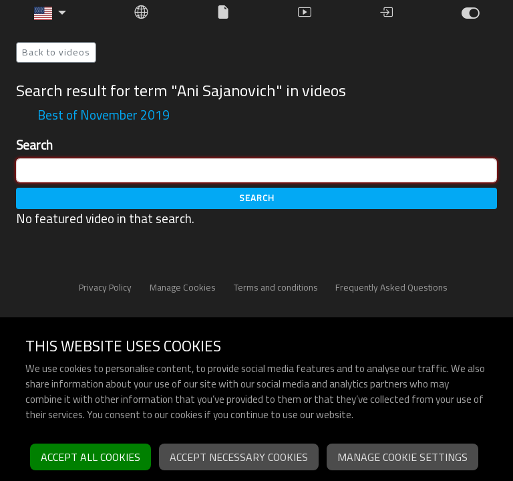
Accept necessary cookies (239, 457)
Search (34, 145)
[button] (50, 13)
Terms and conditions (276, 287)
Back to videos (56, 52)
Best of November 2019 (103, 115)
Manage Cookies (183, 287)
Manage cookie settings (402, 457)
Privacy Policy (105, 287)
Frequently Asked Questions (391, 287)
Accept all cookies (90, 457)
